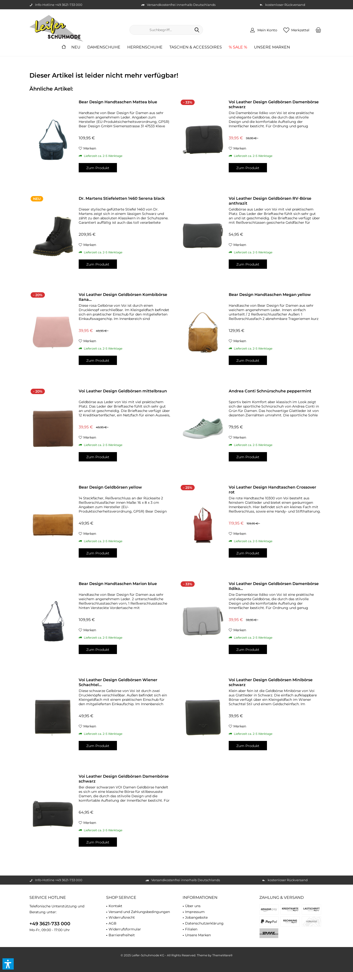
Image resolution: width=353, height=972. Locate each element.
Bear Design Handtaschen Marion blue (118, 583)
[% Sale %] (238, 47)
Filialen (191, 929)
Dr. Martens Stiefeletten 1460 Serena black (122, 198)
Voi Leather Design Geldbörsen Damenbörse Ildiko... (274, 586)
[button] (8, 964)
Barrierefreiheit (122, 935)
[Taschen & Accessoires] (195, 47)
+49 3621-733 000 (49, 923)
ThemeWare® (222, 955)
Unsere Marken (198, 935)
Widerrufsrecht (122, 917)
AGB (112, 923)
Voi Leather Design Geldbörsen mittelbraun (123, 391)
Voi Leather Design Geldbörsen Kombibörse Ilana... (123, 297)
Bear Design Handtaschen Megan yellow (270, 294)
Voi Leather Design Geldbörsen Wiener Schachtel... (118, 682)
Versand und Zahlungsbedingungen (139, 912)
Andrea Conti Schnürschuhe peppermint (270, 391)
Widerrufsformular (125, 929)
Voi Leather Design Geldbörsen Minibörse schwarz (271, 682)
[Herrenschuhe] (145, 47)
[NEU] (76, 47)
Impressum (195, 912)
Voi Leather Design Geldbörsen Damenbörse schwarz (274, 104)
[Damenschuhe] (104, 47)
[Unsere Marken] (272, 47)
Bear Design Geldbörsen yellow (110, 487)
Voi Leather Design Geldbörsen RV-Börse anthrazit (270, 201)
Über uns (193, 906)
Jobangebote (196, 917)
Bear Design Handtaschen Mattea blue (118, 102)
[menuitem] (318, 30)
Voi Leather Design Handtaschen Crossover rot (272, 489)
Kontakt (115, 906)
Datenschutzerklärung (204, 923)
